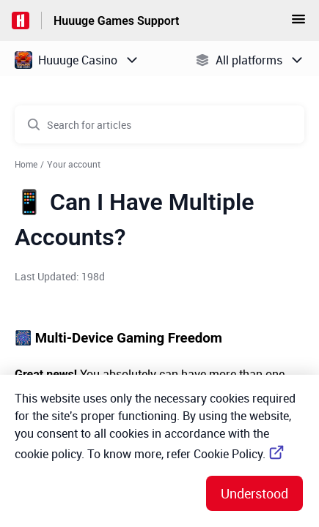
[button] (298, 23)
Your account (73, 164)
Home (26, 164)
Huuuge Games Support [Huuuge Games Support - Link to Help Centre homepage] (116, 21)
